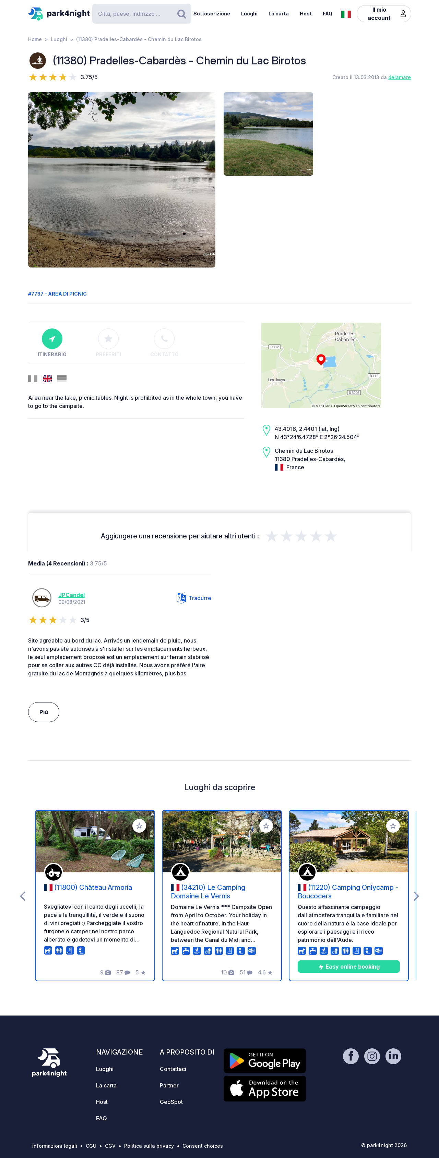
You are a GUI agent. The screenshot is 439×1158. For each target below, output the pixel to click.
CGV (110, 1146)
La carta (279, 13)
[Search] (141, 14)
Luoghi (249, 13)
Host (306, 13)
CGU (91, 1146)
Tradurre (194, 598)
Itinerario (52, 342)
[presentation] (22, 895)
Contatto (164, 342)
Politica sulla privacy (149, 1146)
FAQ (327, 13)
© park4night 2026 (384, 1145)
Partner (169, 1085)
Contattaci (173, 1069)
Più (43, 712)
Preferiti (108, 342)
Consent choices (202, 1146)
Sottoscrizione (211, 13)
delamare (399, 77)
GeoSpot (171, 1101)
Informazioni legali (54, 1146)
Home (35, 39)
